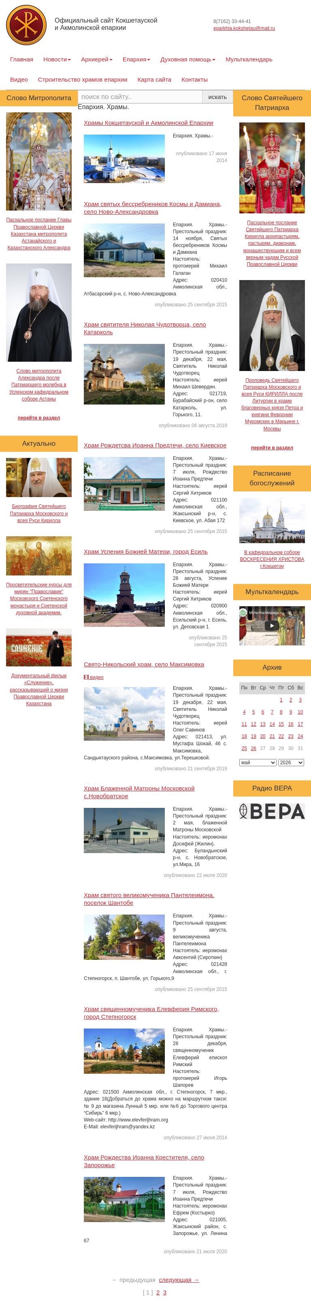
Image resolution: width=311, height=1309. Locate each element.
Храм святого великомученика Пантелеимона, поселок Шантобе (149, 899)
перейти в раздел (39, 418)
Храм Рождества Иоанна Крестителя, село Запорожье (144, 1161)
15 (281, 724)
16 (290, 724)
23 (290, 736)
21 (272, 736)
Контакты (194, 79)
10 (300, 712)
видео (94, 677)
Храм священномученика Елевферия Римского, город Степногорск (151, 1012)
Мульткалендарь (249, 59)
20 (262, 736)
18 (244, 736)
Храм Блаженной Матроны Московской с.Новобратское (139, 792)
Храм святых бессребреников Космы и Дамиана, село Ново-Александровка (153, 207)
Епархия (137, 59)
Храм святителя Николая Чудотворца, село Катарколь (145, 328)
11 (244, 724)
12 (253, 724)
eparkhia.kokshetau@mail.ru (244, 28)
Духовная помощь (187, 59)
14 (272, 724)
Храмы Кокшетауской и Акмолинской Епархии (148, 122)
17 (300, 724)
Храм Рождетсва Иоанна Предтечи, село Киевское (155, 445)
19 (253, 736)
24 (300, 736)
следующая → (179, 1279)
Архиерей (96, 59)
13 (262, 724)
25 (244, 748)
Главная (21, 59)
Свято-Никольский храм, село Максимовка (144, 664)
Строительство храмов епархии (83, 79)
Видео (19, 79)
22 (281, 736)
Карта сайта (155, 79)
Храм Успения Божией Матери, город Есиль (146, 551)
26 (253, 748)
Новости (57, 59)
